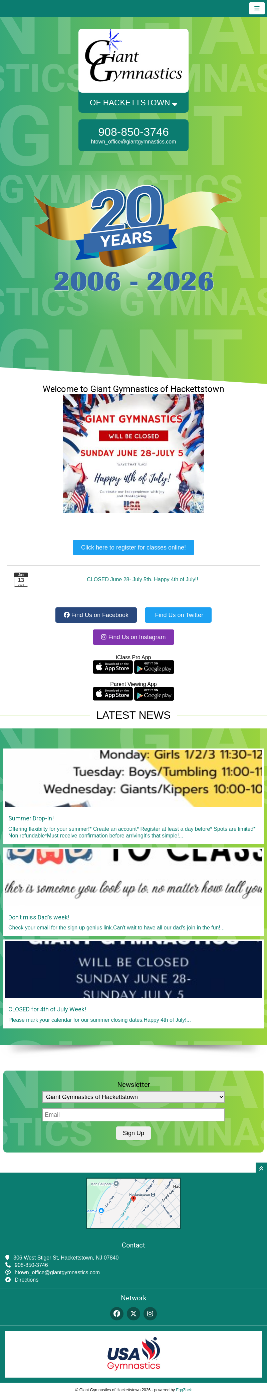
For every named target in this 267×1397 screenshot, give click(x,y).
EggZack (184, 1390)
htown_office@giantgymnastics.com (133, 141)
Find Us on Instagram (133, 637)
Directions (26, 1280)
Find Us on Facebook (96, 615)
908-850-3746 (133, 131)
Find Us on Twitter (178, 615)
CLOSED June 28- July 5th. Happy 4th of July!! (142, 579)
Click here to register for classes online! (133, 547)
